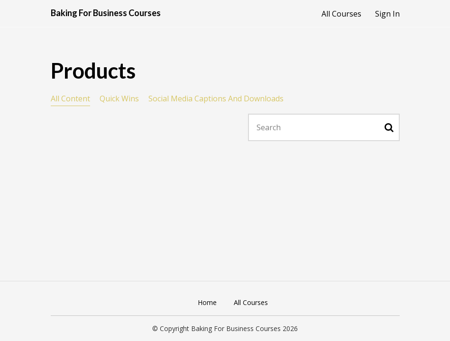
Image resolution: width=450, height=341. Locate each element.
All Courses (341, 14)
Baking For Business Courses (106, 13)
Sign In (387, 14)
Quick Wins (119, 98)
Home (207, 302)
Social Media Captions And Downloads (216, 98)
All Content (70, 98)
